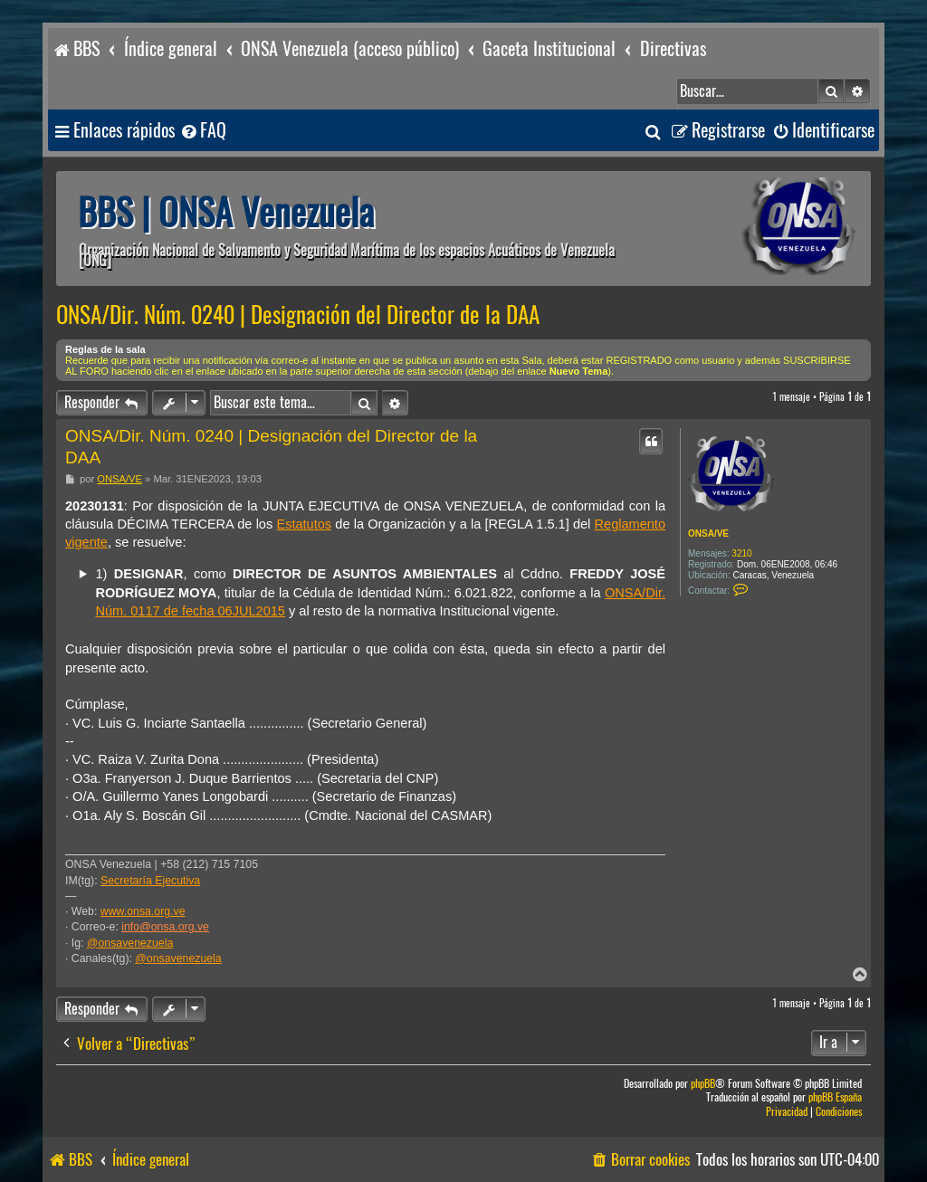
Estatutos (303, 524)
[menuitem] (202, 130)
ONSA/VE (708, 534)
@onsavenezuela (130, 943)
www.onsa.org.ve (143, 911)
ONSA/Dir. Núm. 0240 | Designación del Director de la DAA (298, 315)
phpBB (703, 1084)
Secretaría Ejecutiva (150, 880)
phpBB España (835, 1097)
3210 (741, 553)
